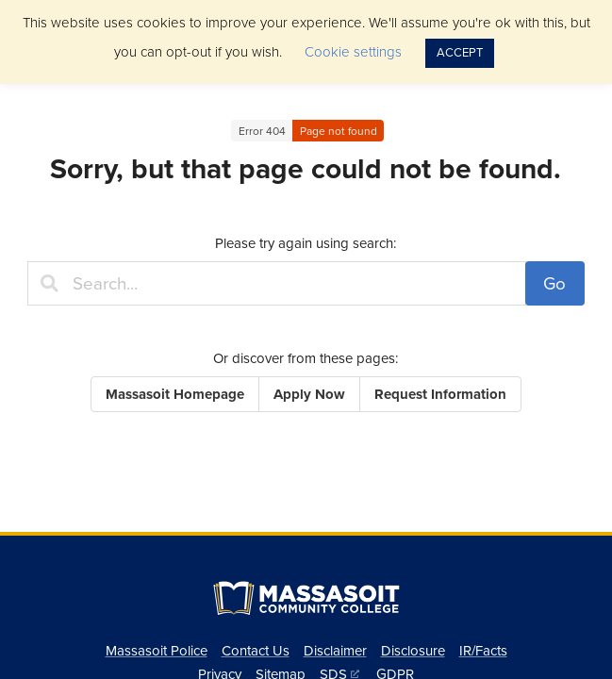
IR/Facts (483, 650)
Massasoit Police (156, 650)
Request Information (440, 394)
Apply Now (309, 394)
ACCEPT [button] (460, 52)
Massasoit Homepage (175, 394)
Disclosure (413, 650)
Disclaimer (335, 650)
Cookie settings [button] (353, 51)
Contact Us (255, 650)
